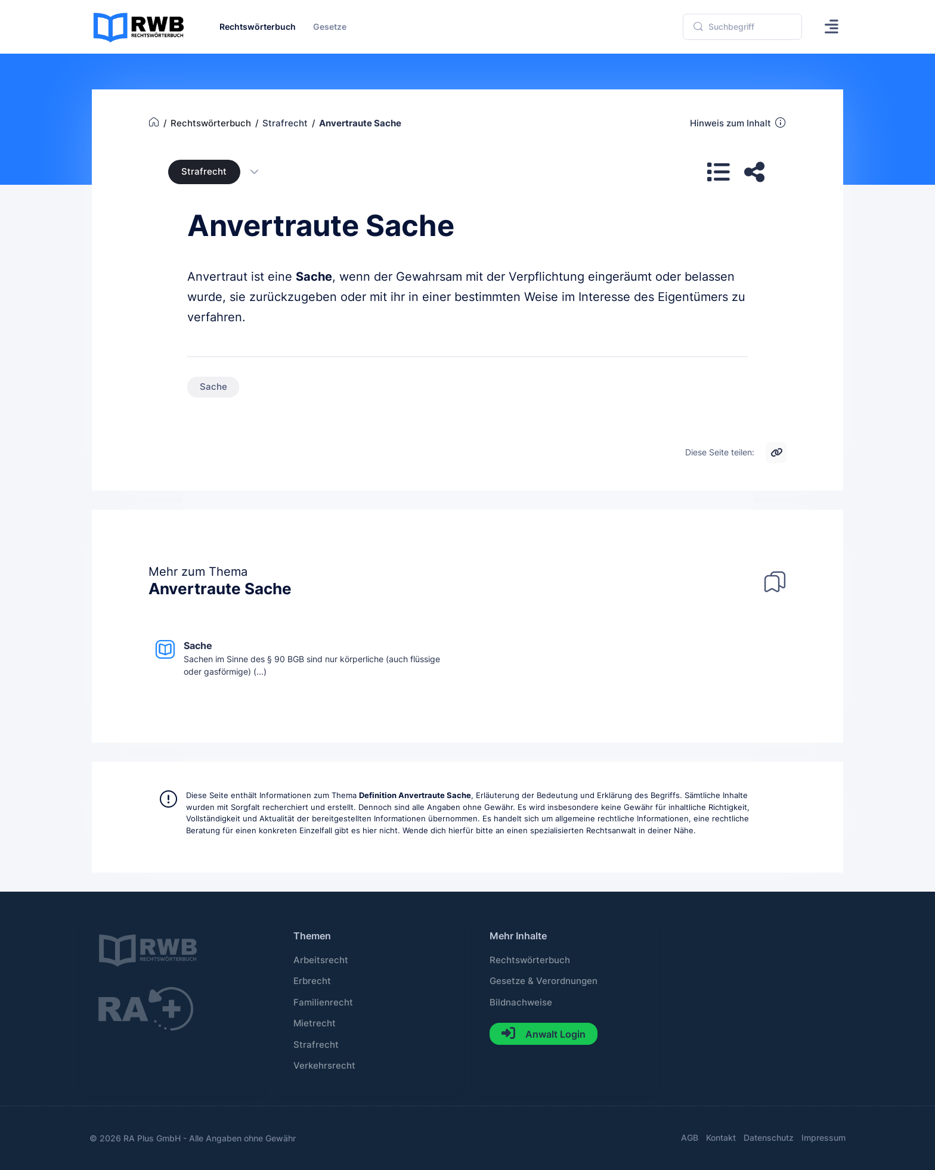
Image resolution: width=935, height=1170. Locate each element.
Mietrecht (314, 1023)
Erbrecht (312, 981)
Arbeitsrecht (320, 960)
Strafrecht (204, 171)
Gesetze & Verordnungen (543, 981)
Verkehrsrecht (324, 1065)
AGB (689, 1137)
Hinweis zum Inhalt (738, 123)
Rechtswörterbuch (530, 960)
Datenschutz (769, 1137)
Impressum (823, 1137)
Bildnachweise (521, 1002)
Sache (314, 276)
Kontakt (721, 1137)
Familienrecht (323, 1002)
